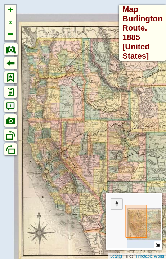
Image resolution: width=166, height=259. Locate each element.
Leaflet (116, 256)
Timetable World (150, 256)
